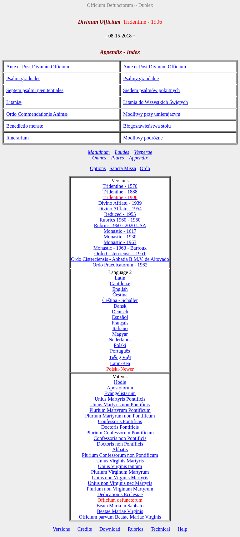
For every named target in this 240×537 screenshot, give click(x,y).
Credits (85, 529)
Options (98, 168)
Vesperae (143, 152)
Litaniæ (14, 102)
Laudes (122, 152)
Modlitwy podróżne (143, 137)
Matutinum (99, 152)
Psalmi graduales (23, 78)
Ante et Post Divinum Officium (37, 66)
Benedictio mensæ (24, 126)
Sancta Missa (122, 168)
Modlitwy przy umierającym (151, 114)
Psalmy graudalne (141, 78)
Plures (117, 157)
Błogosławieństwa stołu (147, 126)
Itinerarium (17, 137)
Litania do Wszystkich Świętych (155, 102)
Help (182, 529)
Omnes (99, 157)
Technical (160, 529)
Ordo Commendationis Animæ (37, 114)
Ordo (145, 168)
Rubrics (135, 529)
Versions (61, 529)
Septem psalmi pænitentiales (34, 90)
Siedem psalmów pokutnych (151, 90)
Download (109, 529)
